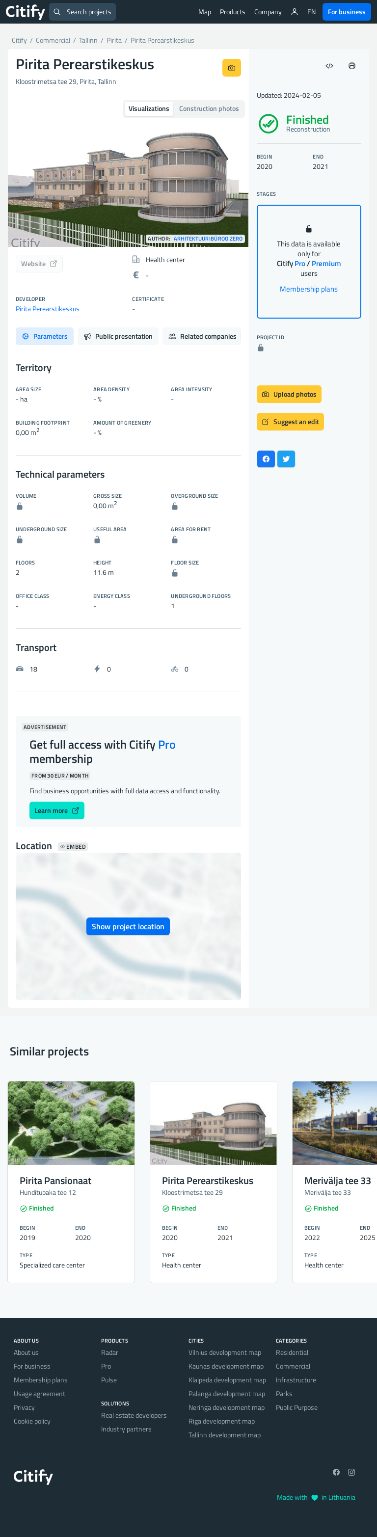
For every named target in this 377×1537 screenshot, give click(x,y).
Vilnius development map (224, 1352)
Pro (106, 1366)
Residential (292, 1352)
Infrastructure (296, 1380)
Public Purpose (297, 1407)
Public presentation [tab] (118, 336)
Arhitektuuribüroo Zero (208, 239)
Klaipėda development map (227, 1380)
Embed (73, 846)
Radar (109, 1352)
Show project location (128, 926)
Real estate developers (134, 1415)
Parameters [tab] (45, 336)
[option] (128, 171)
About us (26, 1352)
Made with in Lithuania (316, 1497)
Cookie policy (32, 1421)
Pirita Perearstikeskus (48, 308)
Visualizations (149, 108)
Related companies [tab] (208, 336)
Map (204, 11)
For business (347, 11)
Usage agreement (39, 1393)
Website (39, 263)
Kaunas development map (226, 1366)
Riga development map (221, 1421)
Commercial (293, 1366)
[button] (26, 171)
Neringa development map (226, 1407)
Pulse (109, 1380)
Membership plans (309, 289)
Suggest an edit (290, 421)
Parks (284, 1393)
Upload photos (289, 394)
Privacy (24, 1407)
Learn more (57, 810)
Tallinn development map (224, 1434)
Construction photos (209, 108)
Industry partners (126, 1429)
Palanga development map (226, 1393)
